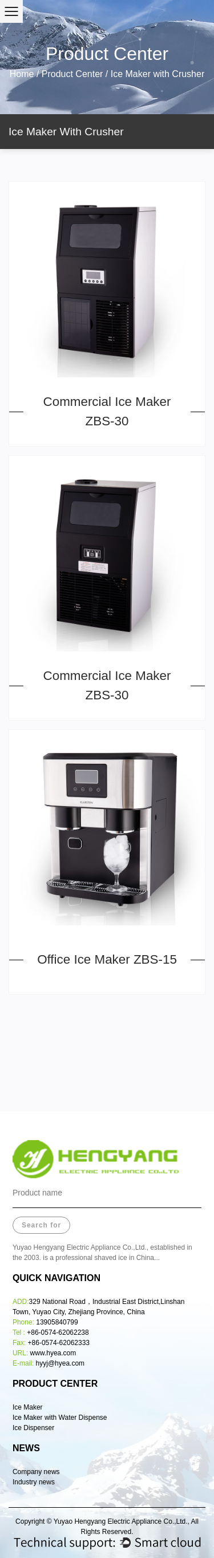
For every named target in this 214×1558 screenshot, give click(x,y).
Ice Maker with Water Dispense (60, 1418)
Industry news (34, 1482)
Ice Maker (28, 1407)
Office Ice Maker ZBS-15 (107, 959)
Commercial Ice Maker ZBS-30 (107, 411)
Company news (36, 1472)
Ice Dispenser (34, 1428)
